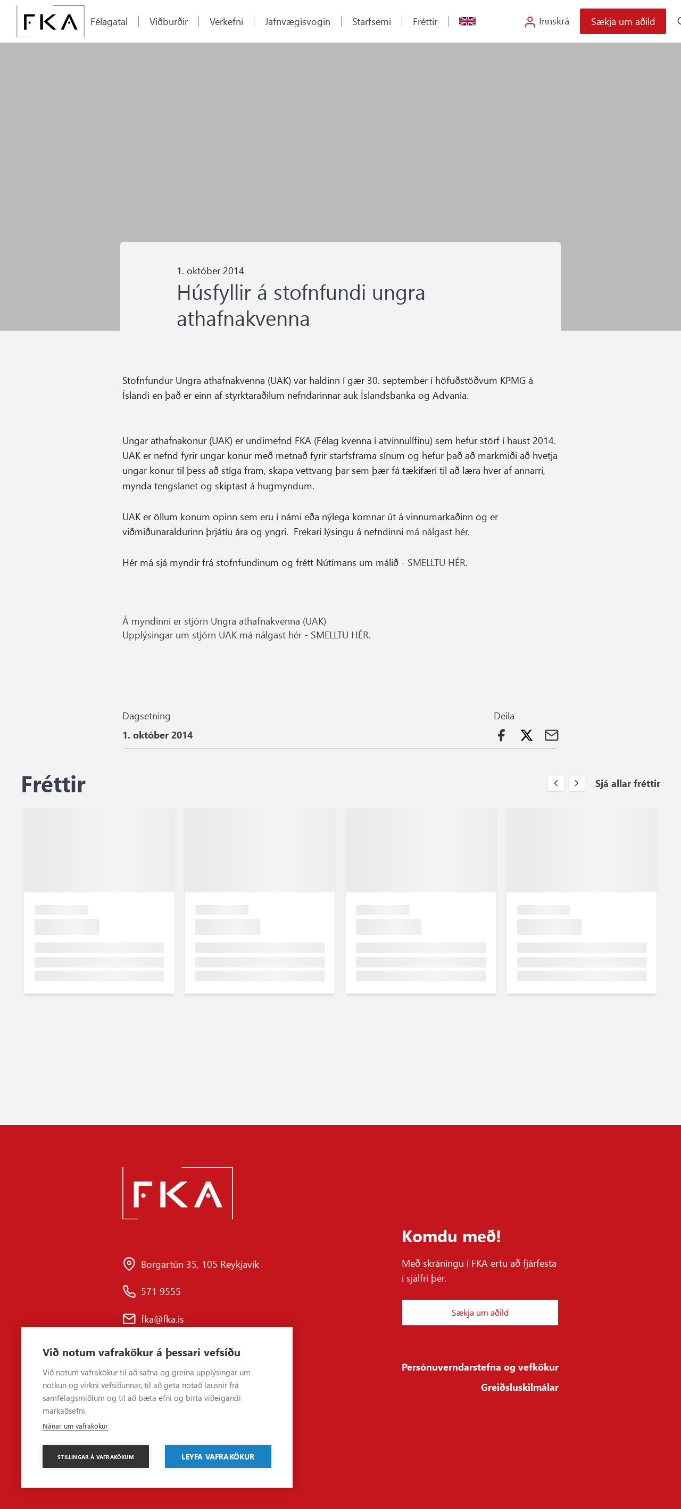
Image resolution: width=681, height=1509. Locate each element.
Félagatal (109, 21)
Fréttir (425, 21)
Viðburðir (169, 21)
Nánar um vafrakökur (75, 1425)
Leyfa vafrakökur (217, 1456)
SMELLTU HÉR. (342, 634)
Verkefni (226, 21)
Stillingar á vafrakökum (95, 1457)
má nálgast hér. (439, 531)
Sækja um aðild (623, 21)
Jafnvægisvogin (297, 21)
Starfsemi (371, 21)
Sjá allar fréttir (627, 783)
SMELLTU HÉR (437, 562)
